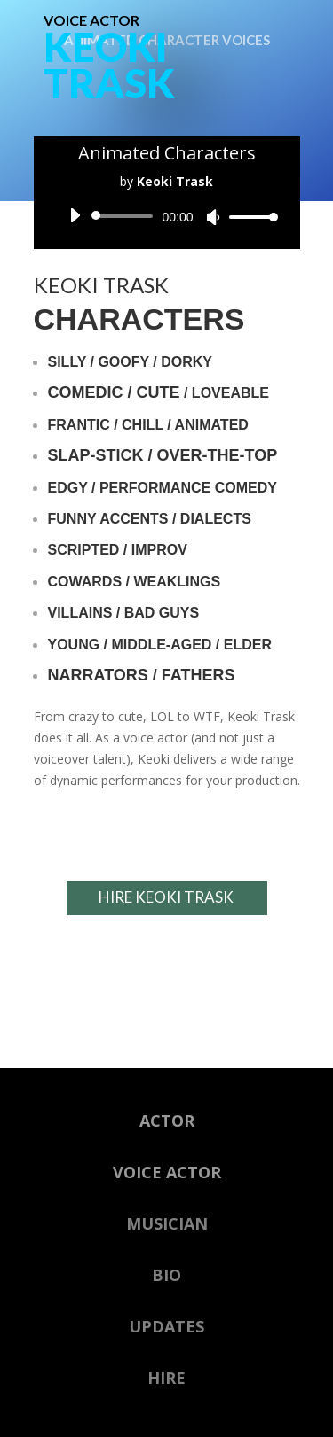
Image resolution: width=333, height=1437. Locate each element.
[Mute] (213, 217)
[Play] (74, 215)
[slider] (126, 216)
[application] (167, 216)
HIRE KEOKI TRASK (166, 897)
